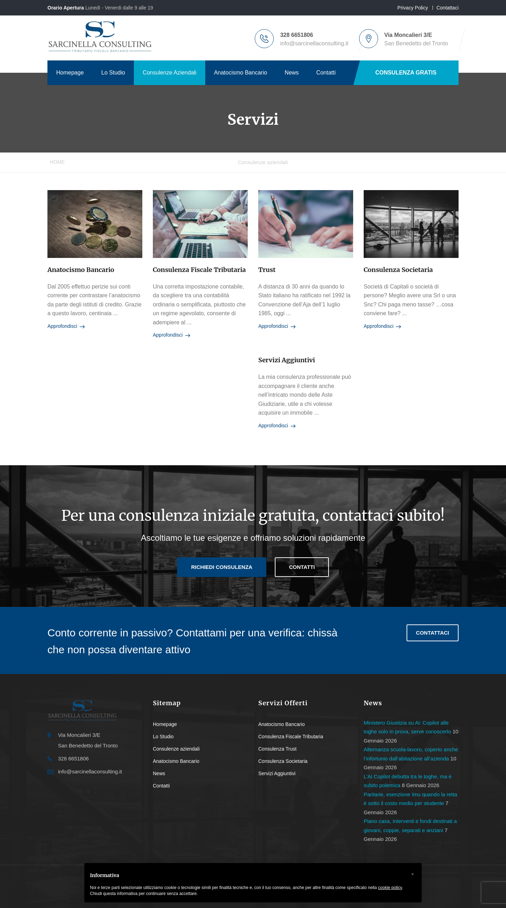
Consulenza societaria (398, 270)
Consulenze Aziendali (169, 73)
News (292, 73)
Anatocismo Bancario (240, 73)
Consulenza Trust (277, 749)
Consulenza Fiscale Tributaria (290, 736)
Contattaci (447, 8)
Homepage (70, 73)
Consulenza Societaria (282, 761)
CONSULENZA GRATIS (405, 73)
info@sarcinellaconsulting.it (314, 43)
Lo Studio (113, 73)
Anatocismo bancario (80, 270)
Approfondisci (66, 326)
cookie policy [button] (390, 887)
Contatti (326, 73)
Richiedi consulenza (221, 567)
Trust (266, 270)
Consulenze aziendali (176, 749)
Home (57, 162)
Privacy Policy (412, 8)
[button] (412, 874)
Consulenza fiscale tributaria (199, 270)
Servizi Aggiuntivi (286, 360)
